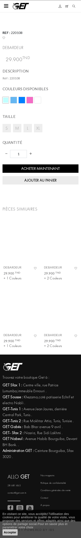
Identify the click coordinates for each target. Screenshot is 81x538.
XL (38, 128)
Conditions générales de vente (55, 490)
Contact (44, 497)
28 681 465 (14, 485)
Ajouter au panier (40, 180)
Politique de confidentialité (53, 483)
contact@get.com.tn (17, 492)
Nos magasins (47, 475)
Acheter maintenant (40, 168)
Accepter (10, 532)
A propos (45, 505)
